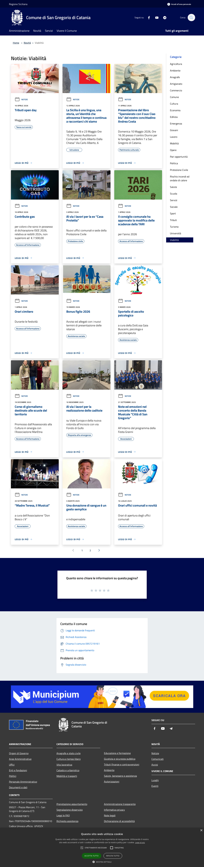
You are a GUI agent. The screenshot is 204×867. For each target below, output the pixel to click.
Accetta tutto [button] (92, 856)
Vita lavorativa (64, 765)
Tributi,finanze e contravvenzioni (121, 764)
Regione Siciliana (18, 4)
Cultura (174, 104)
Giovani (174, 130)
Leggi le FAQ (63, 815)
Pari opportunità (179, 157)
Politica (174, 163)
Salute (173, 187)
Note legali (110, 815)
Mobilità (174, 143)
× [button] (201, 830)
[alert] (102, 847)
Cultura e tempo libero (68, 759)
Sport (173, 213)
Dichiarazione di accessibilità (119, 821)
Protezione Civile (179, 170)
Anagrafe (175, 77)
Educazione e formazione (117, 753)
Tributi (173, 220)
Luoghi (155, 780)
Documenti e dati (18, 787)
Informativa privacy (114, 810)
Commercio (176, 90)
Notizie (21, 99)
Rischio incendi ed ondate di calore (179, 178)
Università (175, 233)
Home (16, 43)
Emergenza (176, 123)
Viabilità (174, 240)
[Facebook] (147, 17)
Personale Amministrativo (23, 782)
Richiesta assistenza (67, 821)
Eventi (154, 786)
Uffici (12, 765)
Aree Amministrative (20, 759)
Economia (175, 110)
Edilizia (174, 117)
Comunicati (157, 759)
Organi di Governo (18, 753)
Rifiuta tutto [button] (112, 856)
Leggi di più (140, 842)
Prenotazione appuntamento (71, 804)
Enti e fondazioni (18, 770)
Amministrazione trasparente (120, 804)
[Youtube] (155, 17)
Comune (174, 97)
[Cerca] (191, 17)
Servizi (173, 200)
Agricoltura (176, 64)
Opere (173, 150)
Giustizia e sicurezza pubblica (119, 759)
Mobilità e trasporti (66, 776)
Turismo (174, 227)
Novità (27, 43)
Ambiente (175, 70)
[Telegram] (163, 17)
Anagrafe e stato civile (68, 753)
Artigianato (176, 84)
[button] (102, 861)
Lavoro (173, 137)
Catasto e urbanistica (67, 770)
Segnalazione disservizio (69, 810)
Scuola (173, 193)
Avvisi (154, 765)
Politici (12, 776)
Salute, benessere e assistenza (120, 776)
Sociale (174, 207)
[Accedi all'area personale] (179, 4)
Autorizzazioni (111, 781)
